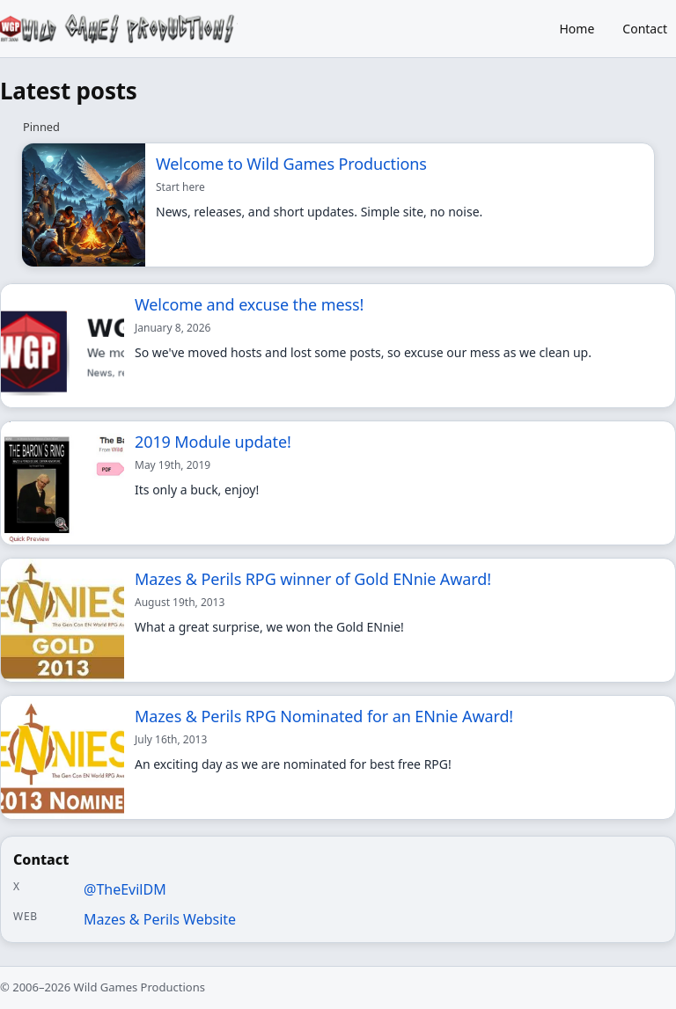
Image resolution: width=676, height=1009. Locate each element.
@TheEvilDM (125, 889)
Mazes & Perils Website (160, 919)
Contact (644, 28)
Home (577, 28)
